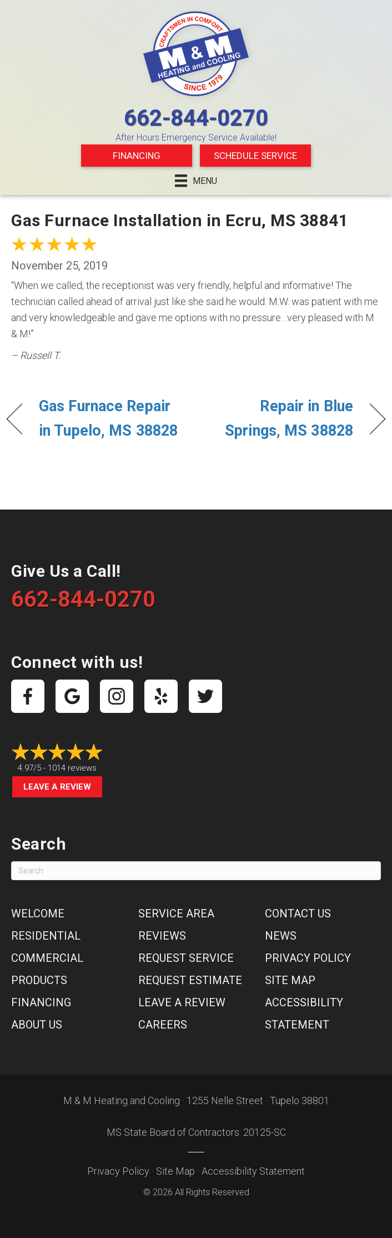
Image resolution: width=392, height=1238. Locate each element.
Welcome (37, 913)
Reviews (162, 935)
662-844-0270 (196, 118)
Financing (136, 155)
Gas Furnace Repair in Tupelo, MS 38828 (108, 418)
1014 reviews (72, 768)
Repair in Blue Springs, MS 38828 (280, 418)
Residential (46, 935)
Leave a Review (57, 787)
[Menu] (196, 180)
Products (39, 980)
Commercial (47, 958)
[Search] (196, 870)
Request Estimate (190, 980)
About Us (36, 1024)
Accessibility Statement (253, 1171)
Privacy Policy (308, 958)
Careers (162, 1024)
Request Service (186, 958)
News (280, 935)
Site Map (290, 980)
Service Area (176, 913)
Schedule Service (255, 155)
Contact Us (298, 913)
